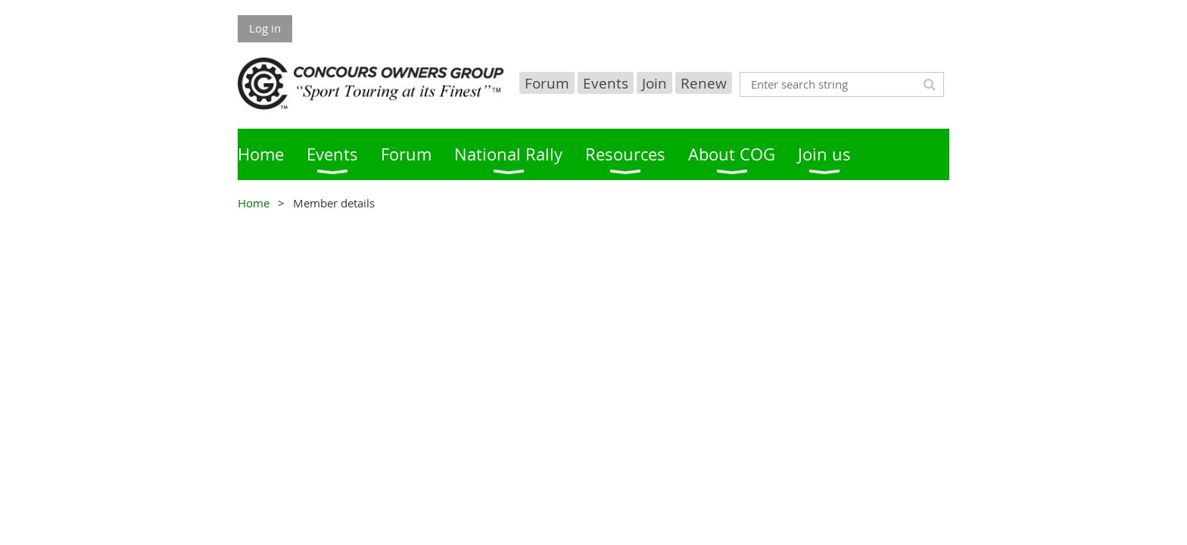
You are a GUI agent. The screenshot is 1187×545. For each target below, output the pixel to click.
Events (605, 82)
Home (253, 202)
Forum (547, 82)
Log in (265, 28)
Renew (704, 82)
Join (654, 82)
